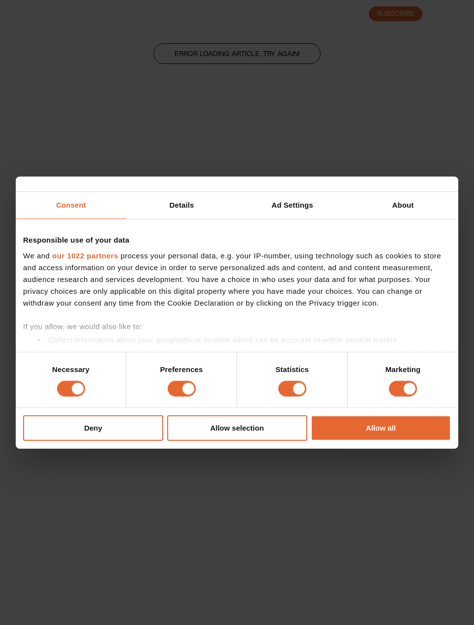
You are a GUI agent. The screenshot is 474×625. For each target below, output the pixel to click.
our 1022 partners (85, 255)
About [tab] (403, 205)
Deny (93, 428)
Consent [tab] (71, 205)
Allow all (381, 428)
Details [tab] (182, 205)
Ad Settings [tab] (292, 205)
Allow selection (237, 428)
